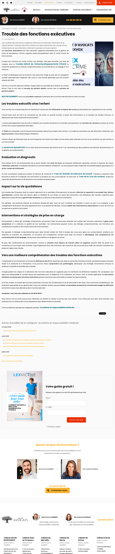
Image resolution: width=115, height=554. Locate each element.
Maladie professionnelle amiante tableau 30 (20, 331)
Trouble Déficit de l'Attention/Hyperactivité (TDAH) (41, 64)
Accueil (29, 3)
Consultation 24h (104, 10)
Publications (49, 3)
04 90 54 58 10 (73, 20)
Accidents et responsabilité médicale (41, 28)
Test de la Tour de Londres (92, 176)
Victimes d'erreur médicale (56, 10)
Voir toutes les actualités (12, 361)
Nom (48, 398)
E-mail (49, 407)
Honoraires (68, 3)
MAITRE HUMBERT (10, 96)
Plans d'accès (89, 3)
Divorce (36, 10)
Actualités (22, 28)
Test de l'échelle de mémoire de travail (73, 174)
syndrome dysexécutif (14, 147)
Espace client (105, 2)
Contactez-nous (102, 20)
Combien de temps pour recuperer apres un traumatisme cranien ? (28, 340)
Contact (79, 3)
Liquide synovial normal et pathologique (19, 356)
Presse (59, 3)
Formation (38, 3)
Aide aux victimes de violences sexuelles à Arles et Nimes (24, 343)
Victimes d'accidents (82, 10)
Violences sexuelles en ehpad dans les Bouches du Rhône (24, 346)
